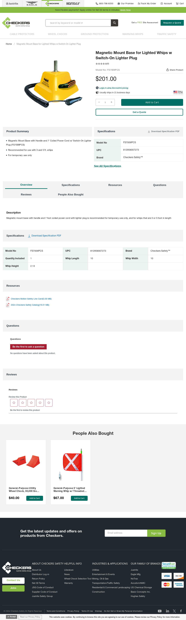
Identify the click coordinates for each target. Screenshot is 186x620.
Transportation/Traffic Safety (106, 583)
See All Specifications (107, 166)
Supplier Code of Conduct (44, 592)
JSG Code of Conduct (43, 588)
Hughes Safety (138, 596)
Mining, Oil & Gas (100, 579)
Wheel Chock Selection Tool (77, 579)
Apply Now (125, 10)
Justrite (134, 570)
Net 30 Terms (38, 583)
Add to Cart (34, 498)
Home (9, 44)
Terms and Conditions (56, 611)
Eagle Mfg (136, 574)
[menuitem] (22, 34)
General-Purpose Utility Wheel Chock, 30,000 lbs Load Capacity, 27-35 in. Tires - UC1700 (26, 490)
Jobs (13, 588)
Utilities (95, 570)
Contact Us (13, 580)
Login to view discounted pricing (112, 87)
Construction (98, 592)
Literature (68, 570)
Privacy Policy (73, 611)
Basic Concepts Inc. (140, 592)
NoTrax (134, 579)
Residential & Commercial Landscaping (111, 588)
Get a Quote (139, 112)
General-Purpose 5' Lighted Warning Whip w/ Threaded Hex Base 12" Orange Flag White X (69, 490)
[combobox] (82, 22)
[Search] (114, 22)
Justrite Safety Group (42, 596)
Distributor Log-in (40, 574)
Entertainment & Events (103, 574)
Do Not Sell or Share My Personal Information (123, 611)
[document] (93, 617)
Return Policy (38, 579)
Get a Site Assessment (145, 23)
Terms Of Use (87, 611)
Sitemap (98, 611)
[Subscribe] (156, 533)
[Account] (166, 3)
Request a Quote (172, 22)
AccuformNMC (138, 583)
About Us (36, 570)
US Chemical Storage (141, 588)
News (67, 574)
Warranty (68, 583)
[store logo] (16, 22)
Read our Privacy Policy (30, 617)
